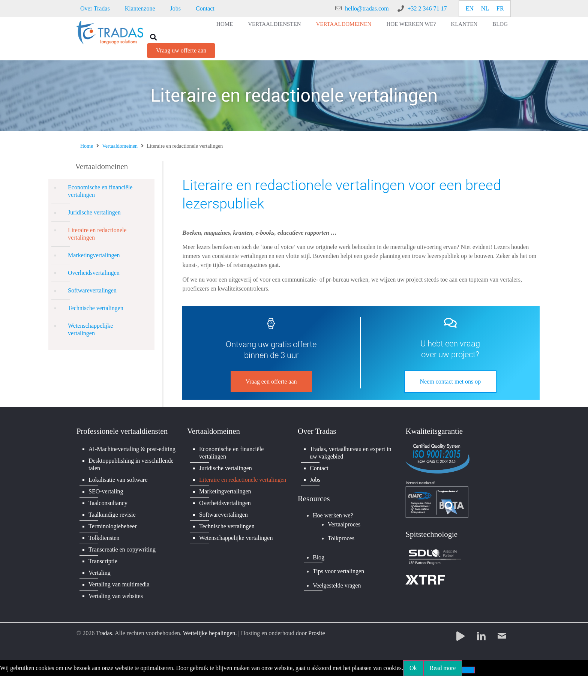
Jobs (175, 8)
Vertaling (99, 573)
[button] (153, 37)
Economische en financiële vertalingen (100, 191)
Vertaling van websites (115, 596)
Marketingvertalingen (94, 255)
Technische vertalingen (95, 308)
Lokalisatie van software (117, 480)
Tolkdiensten (103, 538)
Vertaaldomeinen (344, 24)
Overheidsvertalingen (94, 273)
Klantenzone (140, 8)
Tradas (104, 633)
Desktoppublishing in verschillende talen (131, 464)
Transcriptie (102, 561)
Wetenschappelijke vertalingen (90, 329)
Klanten (464, 24)
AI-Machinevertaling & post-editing (132, 449)
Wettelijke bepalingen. (210, 633)
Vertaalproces (344, 524)
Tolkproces (341, 538)
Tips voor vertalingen (338, 571)
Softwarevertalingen (92, 290)
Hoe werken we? (411, 24)
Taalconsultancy (108, 503)
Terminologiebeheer (112, 526)
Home (224, 24)
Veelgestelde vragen (337, 585)
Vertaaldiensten (274, 24)
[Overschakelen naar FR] (500, 8)
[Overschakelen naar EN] (469, 8)
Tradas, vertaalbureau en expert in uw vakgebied (351, 453)
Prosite (316, 633)
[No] (468, 670)
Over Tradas (95, 8)
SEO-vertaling (105, 491)
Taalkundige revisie (112, 514)
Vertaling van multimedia (119, 584)
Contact (205, 8)
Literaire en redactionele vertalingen (97, 234)
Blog (500, 24)
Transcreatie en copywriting (122, 549)
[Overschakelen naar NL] (485, 8)
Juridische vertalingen (94, 212)
